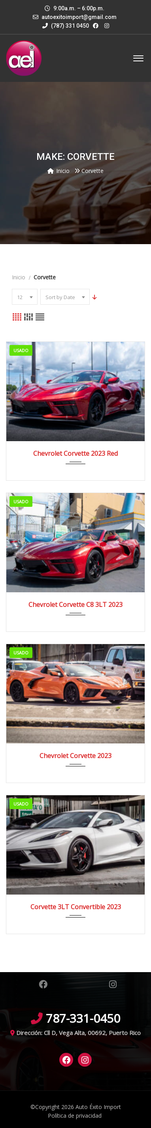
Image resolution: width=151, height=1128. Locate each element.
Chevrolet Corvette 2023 (75, 755)
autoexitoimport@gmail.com (79, 17)
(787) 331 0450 (65, 26)
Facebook (43, 984)
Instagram (113, 984)
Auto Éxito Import (98, 1107)
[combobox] (25, 297)
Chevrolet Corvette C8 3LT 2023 (75, 604)
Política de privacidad (75, 1115)
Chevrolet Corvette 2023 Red (75, 453)
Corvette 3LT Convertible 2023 (75, 906)
